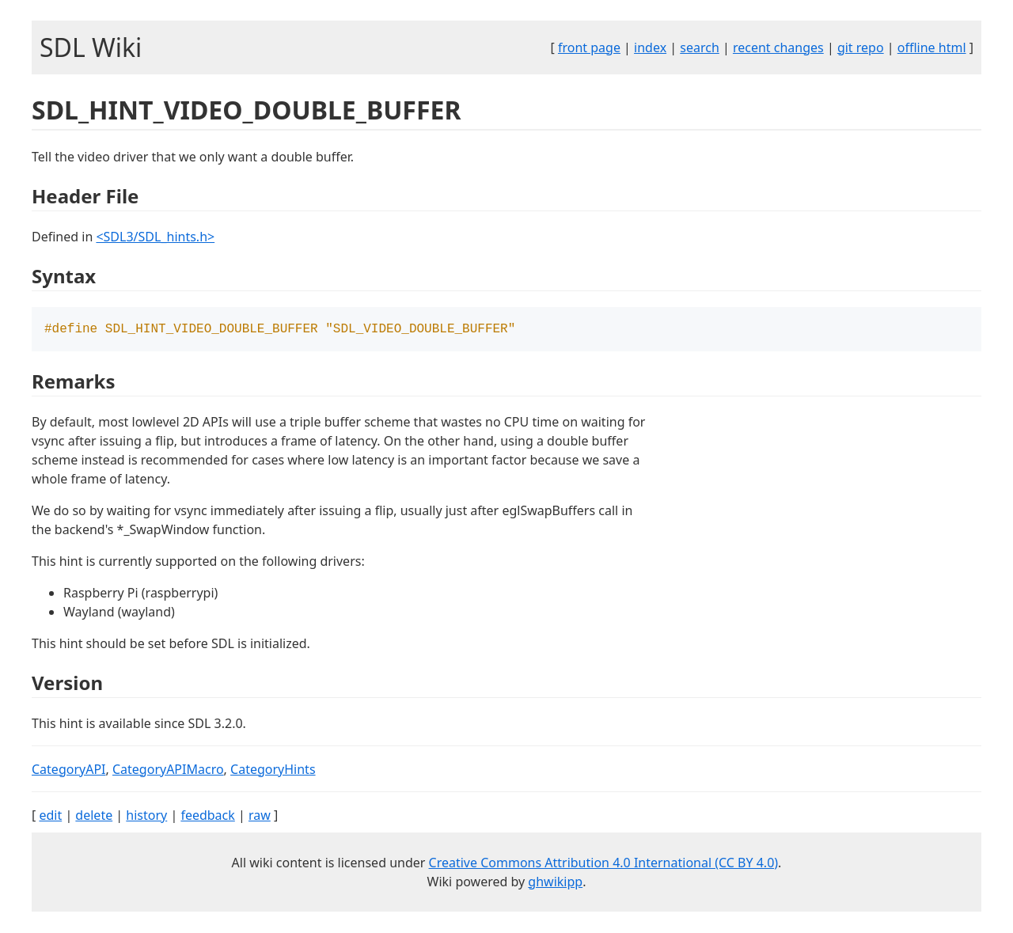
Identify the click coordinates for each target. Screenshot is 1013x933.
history (146, 816)
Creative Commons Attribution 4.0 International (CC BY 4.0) (604, 864)
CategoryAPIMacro (168, 770)
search (699, 47)
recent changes (778, 47)
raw (260, 816)
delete (93, 816)
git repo (860, 47)
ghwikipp (555, 883)
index (650, 47)
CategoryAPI (69, 770)
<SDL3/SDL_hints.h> (155, 236)
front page (589, 47)
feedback (207, 816)
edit (50, 816)
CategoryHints (273, 770)
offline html (931, 47)
